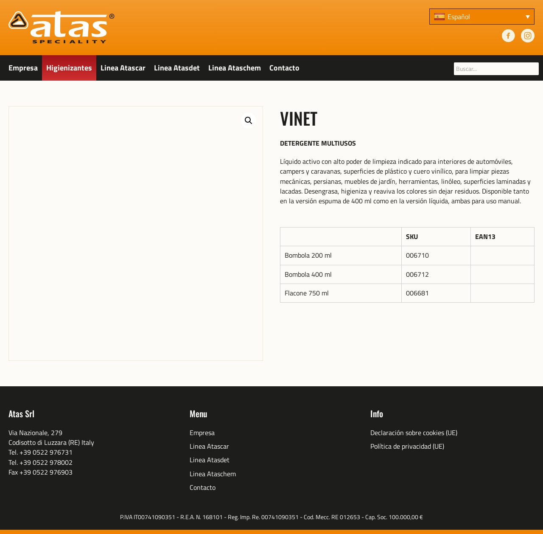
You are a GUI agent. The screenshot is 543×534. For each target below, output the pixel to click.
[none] (482, 16)
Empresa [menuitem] (202, 433)
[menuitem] (482, 16)
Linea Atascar (123, 67)
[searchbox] (496, 68)
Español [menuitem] (459, 16)
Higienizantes (69, 67)
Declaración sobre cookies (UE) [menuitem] (413, 433)
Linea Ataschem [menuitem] (213, 474)
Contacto (284, 67)
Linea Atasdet (177, 67)
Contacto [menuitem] (203, 487)
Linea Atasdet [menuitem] (210, 460)
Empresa (23, 67)
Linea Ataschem (234, 67)
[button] (248, 120)
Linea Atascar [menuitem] (209, 446)
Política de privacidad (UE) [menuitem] (407, 446)
